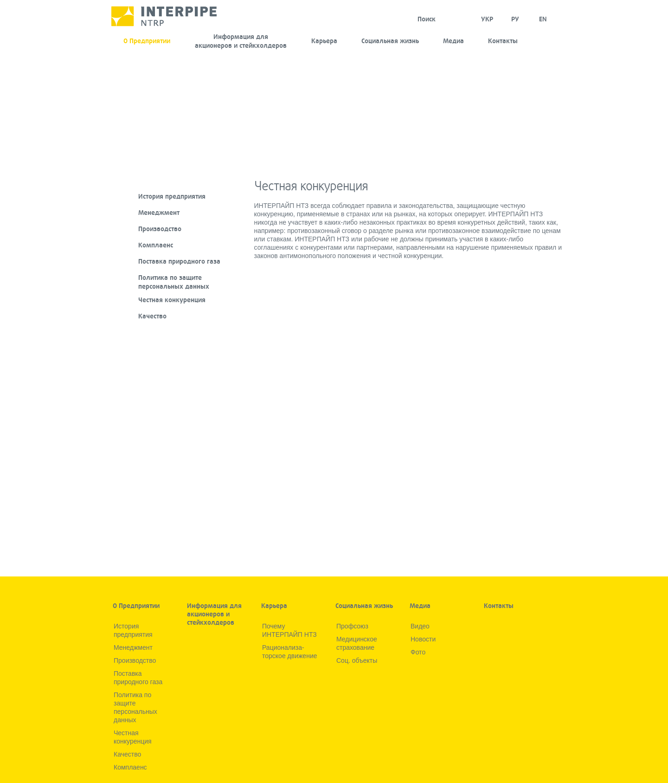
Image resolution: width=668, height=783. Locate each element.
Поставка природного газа (179, 261)
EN (543, 19)
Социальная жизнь (390, 41)
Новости (423, 639)
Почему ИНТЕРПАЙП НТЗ (289, 630)
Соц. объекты (356, 660)
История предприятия (172, 196)
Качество (152, 316)
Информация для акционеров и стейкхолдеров (241, 41)
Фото (418, 652)
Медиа (453, 41)
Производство (159, 229)
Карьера (324, 41)
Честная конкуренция (172, 300)
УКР (487, 19)
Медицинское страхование (356, 643)
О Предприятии (146, 41)
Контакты (503, 41)
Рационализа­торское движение (289, 652)
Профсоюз (352, 626)
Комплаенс (155, 245)
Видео (420, 626)
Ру (515, 19)
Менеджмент (159, 212)
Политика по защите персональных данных (173, 282)
